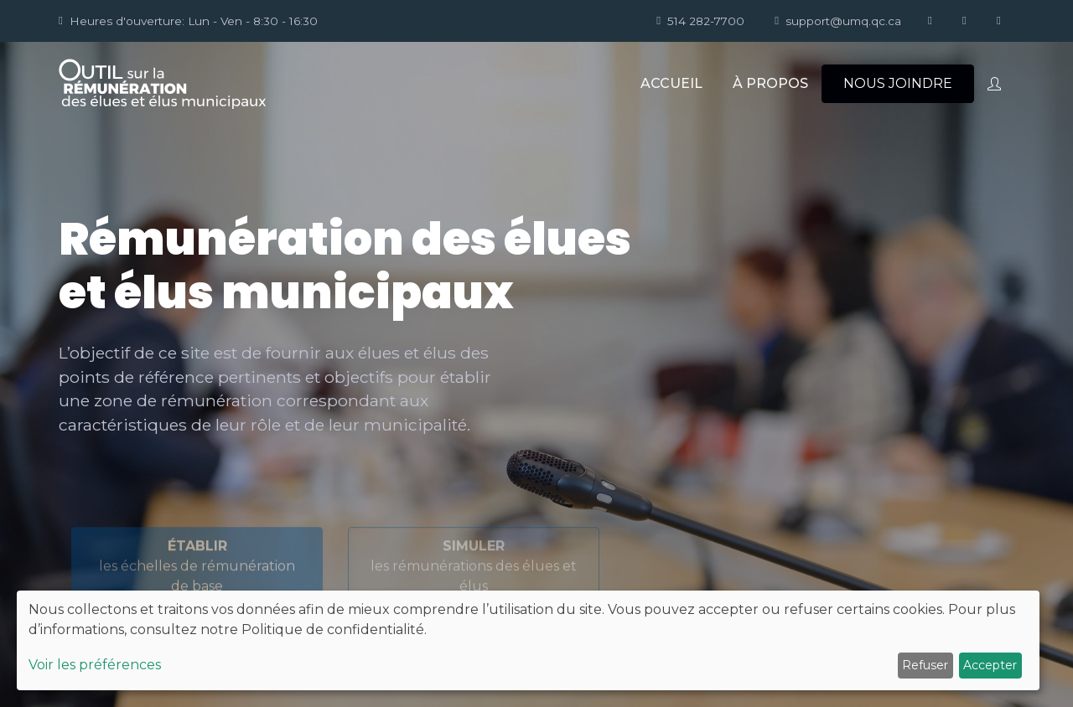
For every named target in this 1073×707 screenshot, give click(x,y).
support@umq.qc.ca (838, 21)
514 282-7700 (700, 21)
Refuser (925, 665)
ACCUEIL (671, 83)
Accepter (990, 665)
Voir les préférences (95, 665)
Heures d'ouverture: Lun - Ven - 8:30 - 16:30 (188, 21)
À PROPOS (770, 83)
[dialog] (528, 640)
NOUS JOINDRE (897, 83)
